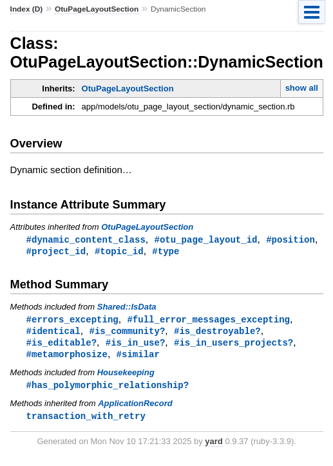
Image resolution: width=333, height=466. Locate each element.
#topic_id (119, 252)
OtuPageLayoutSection (96, 9)
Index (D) (26, 9)
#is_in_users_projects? (233, 345)
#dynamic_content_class (86, 240)
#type (165, 252)
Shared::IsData (127, 308)
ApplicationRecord (135, 408)
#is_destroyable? (217, 333)
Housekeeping (126, 376)
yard (213, 446)
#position (290, 240)
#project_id (56, 252)
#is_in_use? (136, 345)
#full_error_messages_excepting (208, 321)
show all (301, 88)
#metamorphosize (67, 357)
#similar (138, 357)
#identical (53, 333)
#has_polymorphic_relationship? (107, 389)
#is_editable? (61, 345)
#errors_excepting (72, 321)
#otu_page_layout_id (205, 240)
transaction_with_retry (86, 421)
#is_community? (127, 333)
